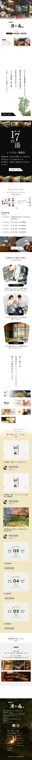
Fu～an (18, 733)
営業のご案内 (7, 114)
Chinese (23, 33)
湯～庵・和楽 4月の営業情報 (18, 225)
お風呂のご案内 (15, 169)
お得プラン (10, 738)
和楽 (18, 730)
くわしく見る (17, 248)
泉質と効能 (10, 735)
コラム (9, 745)
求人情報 (9, 748)
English (16, 33)
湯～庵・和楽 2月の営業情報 (18, 232)
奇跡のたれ (20, 743)
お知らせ (9, 743)
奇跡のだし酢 (20, 745)
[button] (15, 208)
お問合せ (9, 750)
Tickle (18, 735)
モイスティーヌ (21, 740)
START (18, 738)
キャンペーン (10, 740)
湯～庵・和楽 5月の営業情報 (18, 222)
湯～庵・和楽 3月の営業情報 (18, 228)
